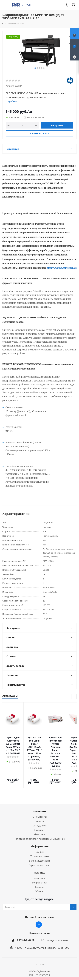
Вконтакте (39, 906)
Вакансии (39, 811)
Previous (69, 696)
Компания (39, 793)
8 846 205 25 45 (26, 921)
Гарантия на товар (39, 846)
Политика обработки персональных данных (39, 820)
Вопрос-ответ (39, 864)
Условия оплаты (39, 838)
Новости (39, 803)
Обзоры (39, 873)
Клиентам (39, 860)
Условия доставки (39, 842)
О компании (39, 798)
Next (74, 696)
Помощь (39, 833)
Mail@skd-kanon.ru (57, 922)
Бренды (39, 868)
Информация (39, 828)
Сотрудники (40, 807)
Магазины (39, 816)
